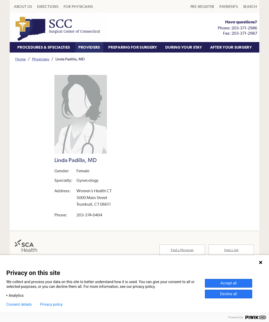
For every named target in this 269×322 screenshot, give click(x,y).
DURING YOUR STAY (183, 47)
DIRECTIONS (48, 6)
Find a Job (231, 250)
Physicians (40, 59)
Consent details (19, 304)
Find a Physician (182, 250)
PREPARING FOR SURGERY (132, 47)
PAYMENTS (228, 6)
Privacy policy (51, 304)
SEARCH (250, 6)
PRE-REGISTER (202, 6)
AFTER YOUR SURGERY (231, 47)
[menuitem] (23, 6)
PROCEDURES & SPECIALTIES (43, 47)
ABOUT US (23, 6)
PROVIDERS (89, 47)
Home (20, 59)
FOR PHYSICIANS (78, 6)
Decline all (228, 294)
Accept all (228, 283)
